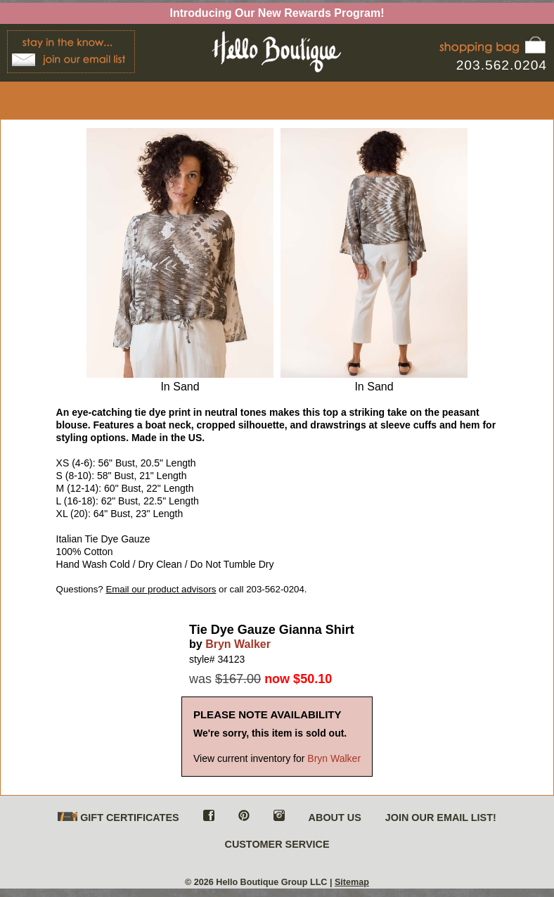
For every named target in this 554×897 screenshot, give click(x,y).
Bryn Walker (238, 644)
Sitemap (352, 882)
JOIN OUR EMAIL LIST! (440, 817)
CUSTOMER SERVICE (276, 844)
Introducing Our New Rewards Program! (277, 13)
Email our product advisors (160, 589)
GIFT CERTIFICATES (118, 818)
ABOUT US (335, 817)
